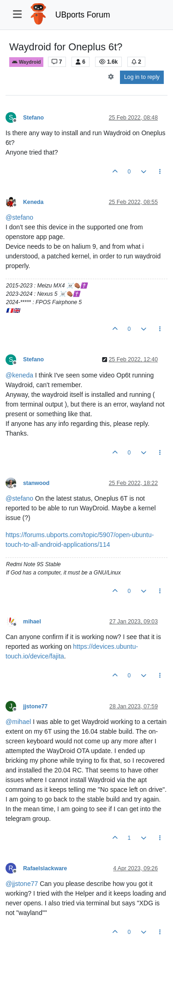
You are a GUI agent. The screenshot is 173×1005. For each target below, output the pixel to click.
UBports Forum (82, 14)
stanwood (36, 483)
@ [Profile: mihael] (18, 721)
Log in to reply (142, 77)
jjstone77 (35, 706)
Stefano (33, 117)
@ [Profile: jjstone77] (22, 883)
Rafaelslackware (45, 868)
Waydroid (26, 62)
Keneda (33, 202)
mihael (32, 621)
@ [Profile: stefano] (19, 217)
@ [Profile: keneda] (19, 375)
